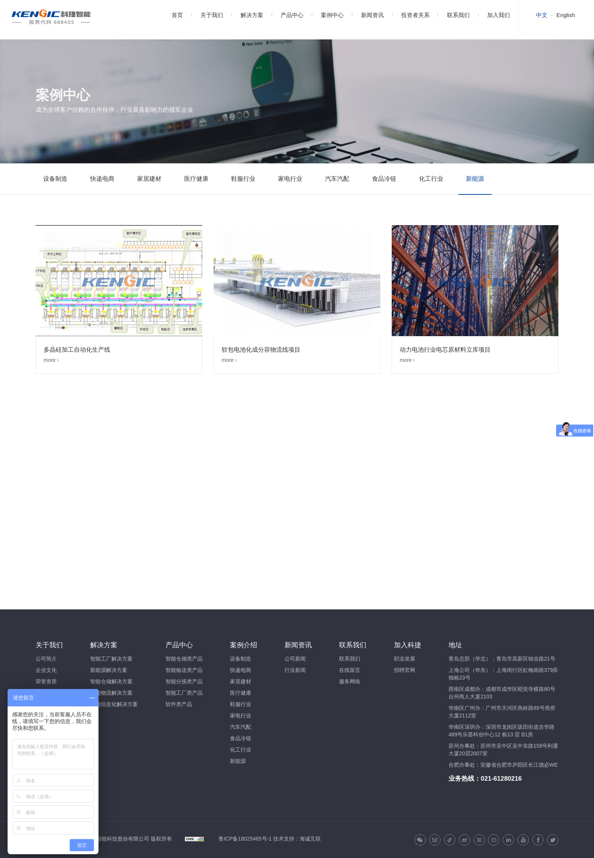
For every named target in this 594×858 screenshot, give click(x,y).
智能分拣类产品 (184, 681)
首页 (177, 15)
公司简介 (46, 659)
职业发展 (404, 659)
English (565, 15)
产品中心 (292, 15)
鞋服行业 (243, 178)
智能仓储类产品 (184, 659)
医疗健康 (196, 178)
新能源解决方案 (108, 670)
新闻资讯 (372, 15)
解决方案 (252, 15)
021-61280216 (501, 778)
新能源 (475, 178)
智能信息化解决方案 (114, 704)
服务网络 (349, 681)
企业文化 (46, 670)
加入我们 (498, 15)
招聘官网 (404, 670)
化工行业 (431, 178)
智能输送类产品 (184, 670)
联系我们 (458, 15)
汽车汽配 (337, 178)
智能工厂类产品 (184, 693)
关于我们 (211, 15)
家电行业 (290, 178)
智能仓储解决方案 (111, 681)
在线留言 (349, 670)
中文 (541, 15)
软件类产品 (179, 704)
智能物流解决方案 (111, 693)
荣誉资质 (46, 681)
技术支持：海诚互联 (297, 839)
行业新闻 (295, 670)
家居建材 (149, 178)
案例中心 (332, 15)
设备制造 (55, 178)
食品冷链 (384, 178)
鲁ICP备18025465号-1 (245, 839)
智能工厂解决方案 (111, 659)
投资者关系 (415, 15)
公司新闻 (295, 659)
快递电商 (102, 178)
